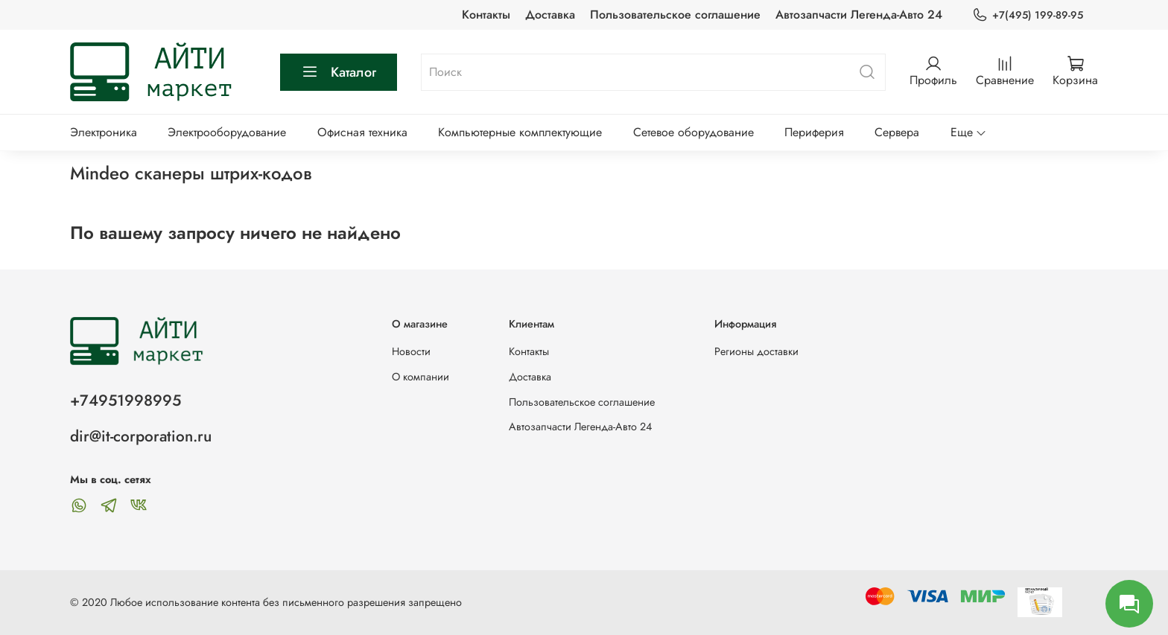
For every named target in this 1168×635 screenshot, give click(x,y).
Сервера (897, 132)
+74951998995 (125, 400)
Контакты (486, 14)
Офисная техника (362, 132)
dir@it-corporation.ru (141, 436)
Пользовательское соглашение (675, 14)
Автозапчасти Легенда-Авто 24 (858, 14)
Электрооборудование (227, 132)
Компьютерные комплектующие (520, 132)
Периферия (814, 132)
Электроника (103, 132)
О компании (420, 376)
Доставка (550, 14)
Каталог (338, 72)
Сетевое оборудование (693, 132)
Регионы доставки (756, 351)
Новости (411, 351)
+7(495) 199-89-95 (1027, 15)
